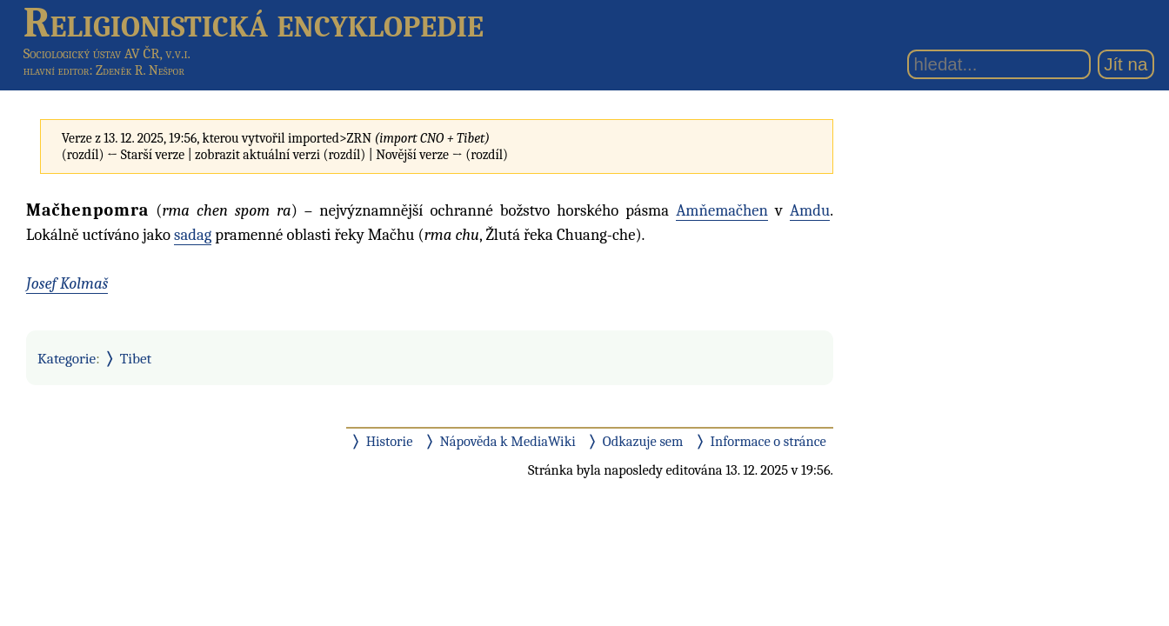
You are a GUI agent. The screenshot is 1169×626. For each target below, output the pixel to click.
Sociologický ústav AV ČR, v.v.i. (106, 53)
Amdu (810, 210)
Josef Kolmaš (67, 283)
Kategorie (66, 358)
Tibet (136, 358)
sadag (192, 234)
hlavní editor (56, 70)
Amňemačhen (722, 210)
